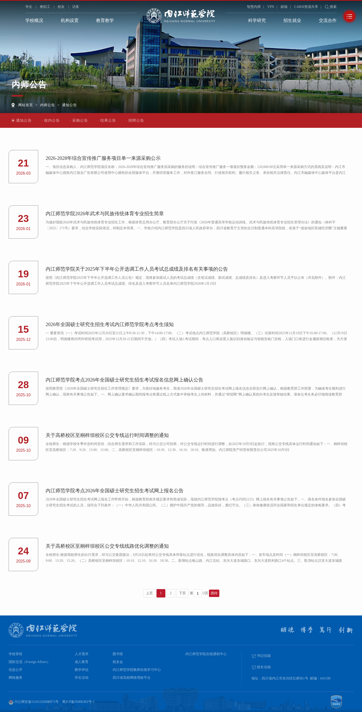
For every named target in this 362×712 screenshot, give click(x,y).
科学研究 (257, 20)
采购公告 (80, 120)
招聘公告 (136, 120)
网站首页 (26, 104)
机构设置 (70, 20)
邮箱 (284, 7)
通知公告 (75, 104)
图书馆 (118, 654)
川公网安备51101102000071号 (34, 702)
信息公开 (15, 670)
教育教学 (105, 20)
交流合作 (328, 20)
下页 (182, 593)
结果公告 (108, 120)
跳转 (214, 593)
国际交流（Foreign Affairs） (30, 662)
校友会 (118, 662)
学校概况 (34, 20)
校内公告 (52, 120)
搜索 (333, 7)
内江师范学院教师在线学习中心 (137, 670)
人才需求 (81, 654)
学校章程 (15, 654)
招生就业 (292, 20)
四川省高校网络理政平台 (132, 677)
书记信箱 (261, 656)
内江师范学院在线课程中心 (206, 654)
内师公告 (50, 104)
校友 (61, 7)
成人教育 (81, 662)
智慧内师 (254, 7)
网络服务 (15, 677)
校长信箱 (261, 667)
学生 (28, 7)
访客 (75, 7)
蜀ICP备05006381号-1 (78, 702)
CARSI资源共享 (306, 7)
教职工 (45, 7)
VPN (270, 7)
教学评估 (81, 670)
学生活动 (81, 677)
